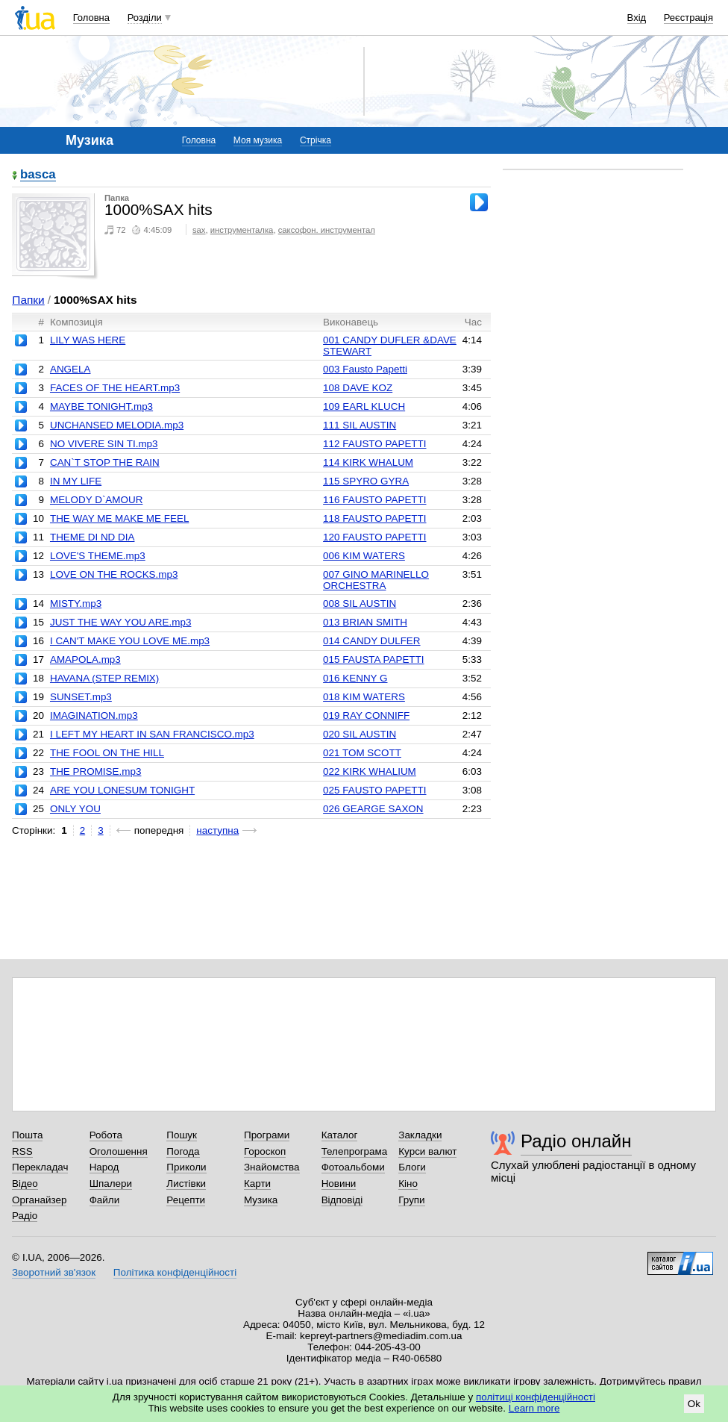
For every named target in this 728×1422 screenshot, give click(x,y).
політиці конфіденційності (535, 1397)
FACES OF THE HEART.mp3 (115, 387)
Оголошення (119, 1151)
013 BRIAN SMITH (365, 622)
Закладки (420, 1135)
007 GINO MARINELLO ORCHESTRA (376, 580)
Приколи (186, 1167)
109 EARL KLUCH (364, 406)
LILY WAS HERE (87, 340)
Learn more (534, 1408)
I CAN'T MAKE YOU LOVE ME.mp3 (130, 640)
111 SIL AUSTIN (359, 425)
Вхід (637, 17)
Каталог (339, 1135)
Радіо (24, 1215)
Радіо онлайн (576, 1141)
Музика (260, 1200)
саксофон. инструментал (326, 229)
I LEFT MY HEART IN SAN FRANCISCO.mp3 (152, 734)
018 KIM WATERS (364, 696)
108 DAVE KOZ (357, 387)
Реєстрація (688, 17)
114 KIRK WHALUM (368, 462)
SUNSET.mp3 (81, 696)
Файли (105, 1200)
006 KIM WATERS (364, 555)
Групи (411, 1200)
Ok (694, 1403)
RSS (22, 1151)
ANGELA (70, 369)
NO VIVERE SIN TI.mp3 (104, 443)
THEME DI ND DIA (92, 537)
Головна (91, 17)
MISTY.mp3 (75, 603)
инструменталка (242, 229)
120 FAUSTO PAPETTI (374, 537)
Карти (257, 1183)
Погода (182, 1151)
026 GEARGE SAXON (373, 808)
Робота (106, 1135)
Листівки (186, 1183)
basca (38, 175)
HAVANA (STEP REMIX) (104, 678)
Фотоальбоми (353, 1167)
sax (199, 229)
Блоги (412, 1167)
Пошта (27, 1135)
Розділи (145, 17)
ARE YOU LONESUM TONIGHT (122, 790)
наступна (217, 830)
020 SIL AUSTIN (359, 734)
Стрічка (315, 140)
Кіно (408, 1183)
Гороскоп (265, 1151)
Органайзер (39, 1200)
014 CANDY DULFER (371, 640)
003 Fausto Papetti (365, 369)
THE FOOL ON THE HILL (107, 752)
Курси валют (427, 1151)
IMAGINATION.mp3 (94, 715)
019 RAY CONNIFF (366, 715)
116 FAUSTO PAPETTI (374, 499)
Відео (25, 1183)
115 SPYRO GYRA (366, 481)
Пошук (181, 1135)
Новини (339, 1183)
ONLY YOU (75, 808)
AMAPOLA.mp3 (85, 659)
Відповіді (342, 1200)
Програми (266, 1135)
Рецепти (185, 1200)
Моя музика (257, 140)
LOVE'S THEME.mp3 (97, 555)
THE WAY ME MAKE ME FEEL (119, 518)
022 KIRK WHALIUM (369, 771)
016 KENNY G (355, 678)
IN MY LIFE (75, 481)
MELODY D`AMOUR (96, 499)
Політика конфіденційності (174, 1272)
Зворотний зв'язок (53, 1272)
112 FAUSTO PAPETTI (374, 443)
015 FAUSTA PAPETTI (373, 659)
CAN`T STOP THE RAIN (105, 462)
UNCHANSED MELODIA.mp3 (116, 425)
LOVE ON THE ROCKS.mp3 (114, 574)
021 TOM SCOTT (362, 752)
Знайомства (272, 1167)
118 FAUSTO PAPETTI (374, 518)
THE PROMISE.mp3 (95, 771)
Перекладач (40, 1167)
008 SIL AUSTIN (359, 603)
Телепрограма (354, 1151)
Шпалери (111, 1183)
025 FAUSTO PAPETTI (374, 790)
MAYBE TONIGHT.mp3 (101, 406)
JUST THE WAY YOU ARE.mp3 (120, 622)
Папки (28, 299)
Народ (104, 1167)
